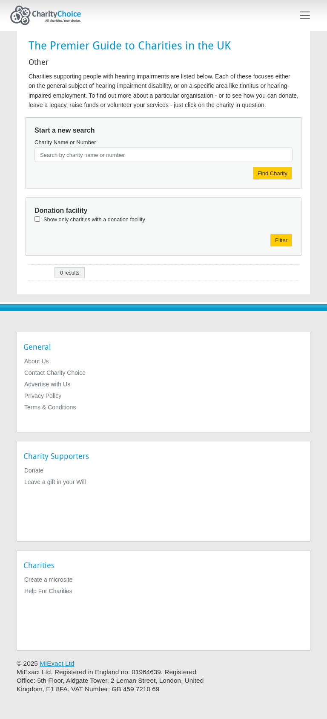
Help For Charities (48, 591)
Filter (281, 240)
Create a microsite (48, 579)
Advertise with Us (47, 384)
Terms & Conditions (50, 407)
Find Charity (272, 173)
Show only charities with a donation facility (94, 219)
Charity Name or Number (65, 142)
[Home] (49, 15)
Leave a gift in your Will (55, 481)
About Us (36, 361)
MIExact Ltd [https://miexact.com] (57, 663)
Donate (33, 470)
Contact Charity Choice (55, 372)
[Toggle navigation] (305, 15)
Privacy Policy (42, 395)
